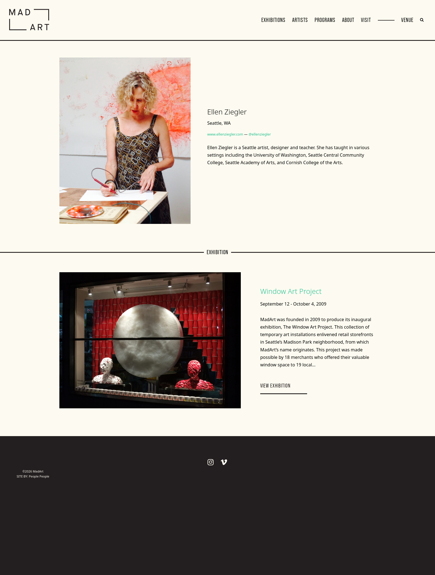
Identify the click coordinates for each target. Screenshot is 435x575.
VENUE (407, 20)
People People (39, 476)
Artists (300, 20)
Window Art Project (291, 291)
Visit (366, 20)
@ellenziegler (260, 134)
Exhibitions (273, 20)
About (348, 20)
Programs (325, 20)
